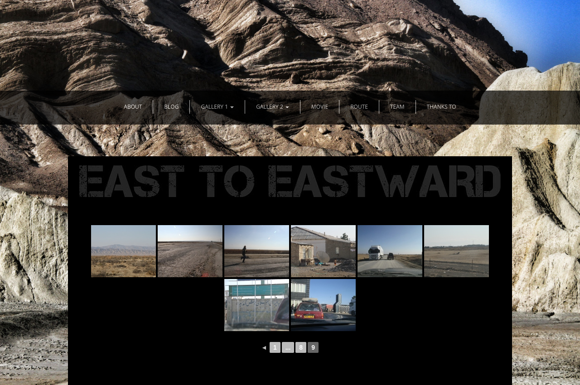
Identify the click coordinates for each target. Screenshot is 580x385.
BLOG (171, 107)
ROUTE (359, 107)
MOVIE (319, 107)
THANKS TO (441, 107)
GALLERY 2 (272, 107)
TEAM (397, 107)
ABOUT (133, 107)
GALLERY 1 (217, 107)
